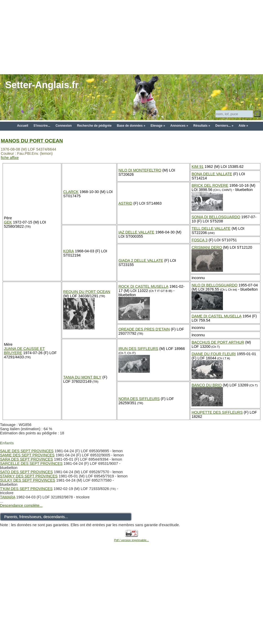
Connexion (64, 125)
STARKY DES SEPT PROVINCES (29, 476)
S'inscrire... (42, 125)
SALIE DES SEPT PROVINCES (26, 451)
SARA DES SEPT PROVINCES (26, 459)
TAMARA (7, 497)
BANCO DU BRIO (206, 385)
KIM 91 (197, 166)
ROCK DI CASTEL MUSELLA (143, 286)
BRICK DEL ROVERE (209, 185)
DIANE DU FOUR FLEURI (213, 354)
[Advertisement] (131, 36)
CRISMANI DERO (206, 247)
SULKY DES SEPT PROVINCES (27, 480)
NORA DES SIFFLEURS (139, 399)
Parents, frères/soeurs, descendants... (36, 517)
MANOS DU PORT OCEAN (32, 140)
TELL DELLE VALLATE (211, 228)
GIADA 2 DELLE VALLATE (140, 260)
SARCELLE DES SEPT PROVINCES (31, 463)
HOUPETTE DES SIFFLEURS (217, 412)
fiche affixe (10, 158)
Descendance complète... (21, 505)
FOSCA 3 (199, 240)
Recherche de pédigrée (94, 125)
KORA (68, 251)
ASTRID (125, 203)
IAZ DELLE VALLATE (136, 232)
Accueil (22, 125)
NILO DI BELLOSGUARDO (214, 285)
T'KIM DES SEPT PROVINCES (26, 489)
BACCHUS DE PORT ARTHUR (217, 342)
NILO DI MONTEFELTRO (139, 170)
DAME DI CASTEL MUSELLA (216, 316)
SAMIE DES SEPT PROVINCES (27, 455)
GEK (8, 222)
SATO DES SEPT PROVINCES (26, 472)
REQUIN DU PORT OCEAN (86, 292)
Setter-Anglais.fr (42, 84)
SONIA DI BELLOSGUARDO (215, 217)
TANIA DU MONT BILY (82, 377)
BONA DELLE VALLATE (211, 174)
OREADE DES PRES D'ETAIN (144, 329)
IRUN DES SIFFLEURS (138, 349)
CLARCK (70, 192)
